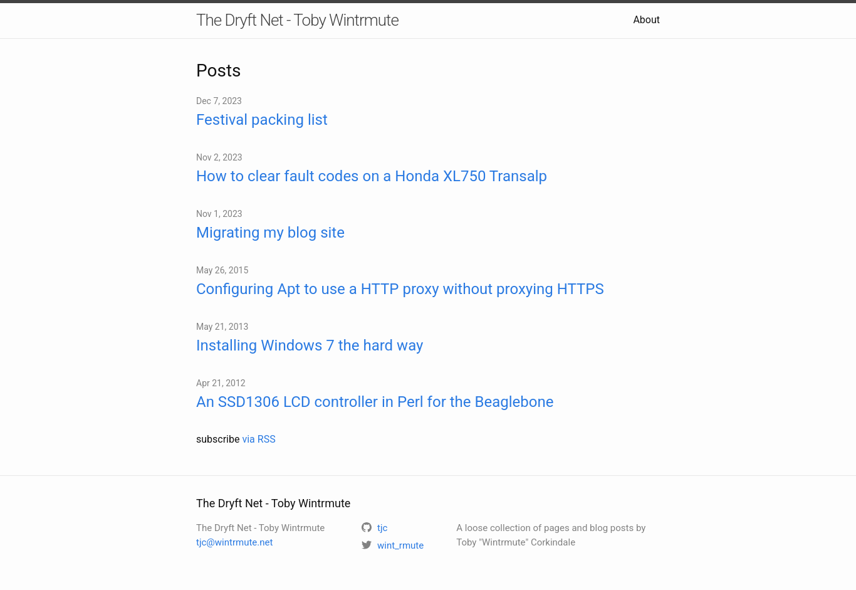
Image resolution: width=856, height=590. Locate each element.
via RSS (258, 439)
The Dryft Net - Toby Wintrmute (297, 20)
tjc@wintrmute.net (234, 542)
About (646, 20)
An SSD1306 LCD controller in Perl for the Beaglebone (374, 402)
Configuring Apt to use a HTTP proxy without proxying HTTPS (400, 289)
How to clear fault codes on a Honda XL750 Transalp (371, 176)
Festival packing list (262, 120)
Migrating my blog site (270, 232)
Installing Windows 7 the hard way (309, 345)
